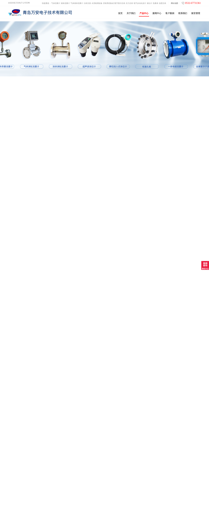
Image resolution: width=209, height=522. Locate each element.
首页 (120, 14)
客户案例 (169, 14)
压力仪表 (129, 2)
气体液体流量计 (77, 2)
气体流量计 (55, 2)
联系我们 (182, 14)
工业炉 (59, 505)
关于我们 (131, 14)
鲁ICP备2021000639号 (128, 518)
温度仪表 (162, 2)
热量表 (155, 2)
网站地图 (174, 2)
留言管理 (195, 14)
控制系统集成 (108, 2)
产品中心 (144, 15)
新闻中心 (156, 14)
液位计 (149, 2)
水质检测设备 (97, 2)
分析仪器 (87, 2)
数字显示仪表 (119, 2)
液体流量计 (65, 2)
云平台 (59, 501)
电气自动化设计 (140, 2)
